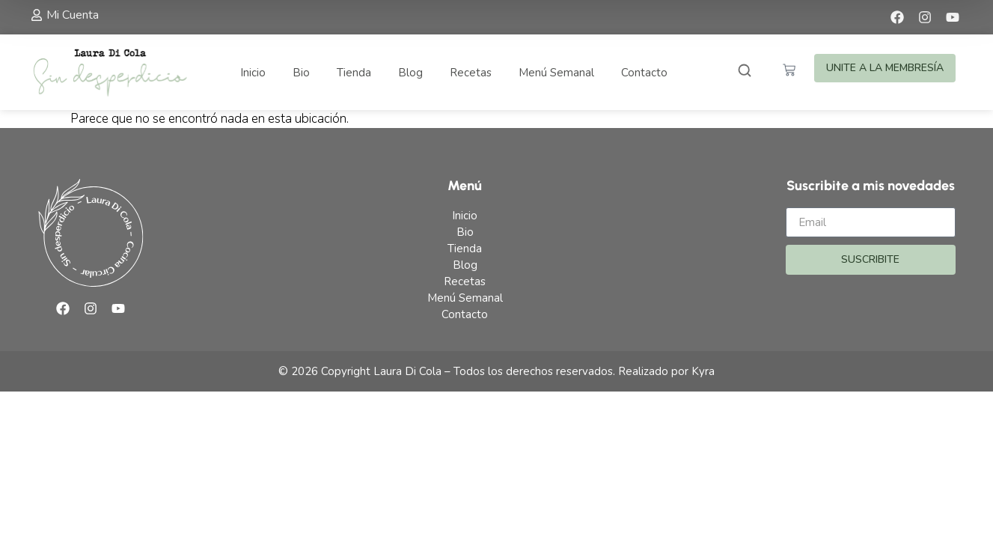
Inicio (253, 72)
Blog (410, 72)
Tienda (354, 72)
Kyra (703, 371)
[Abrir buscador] (744, 72)
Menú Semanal (556, 72)
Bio (301, 72)
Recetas (471, 72)
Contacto (644, 72)
